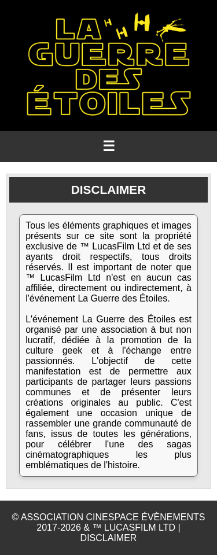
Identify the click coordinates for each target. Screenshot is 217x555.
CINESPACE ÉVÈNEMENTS (145, 517)
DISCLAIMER (108, 538)
